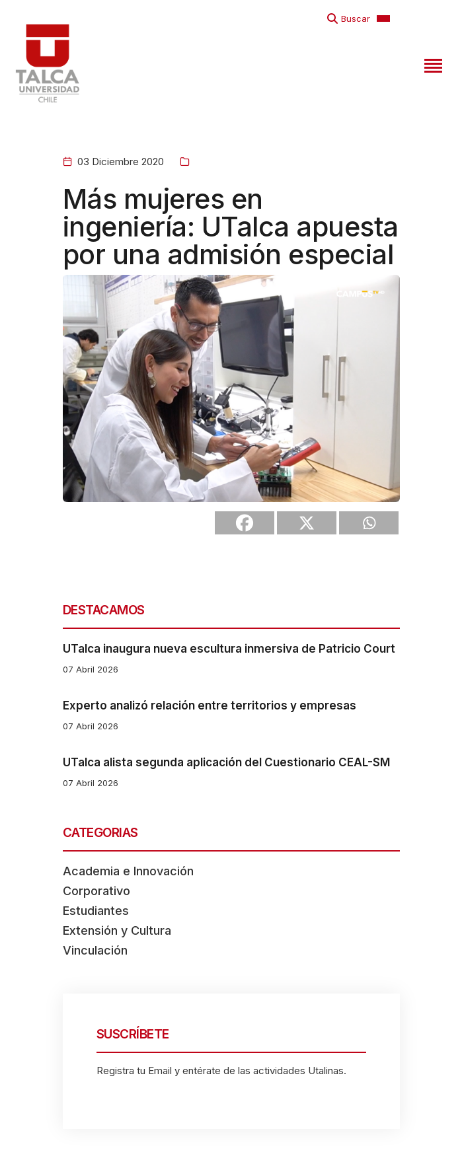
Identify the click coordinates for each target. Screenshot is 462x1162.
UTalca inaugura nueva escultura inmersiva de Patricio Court (229, 648)
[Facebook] (244, 522)
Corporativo (96, 891)
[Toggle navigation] (431, 63)
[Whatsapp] (369, 522)
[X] (306, 522)
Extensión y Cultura (117, 930)
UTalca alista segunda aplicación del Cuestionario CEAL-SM (226, 762)
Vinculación (95, 950)
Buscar (355, 18)
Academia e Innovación (128, 871)
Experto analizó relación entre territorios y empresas (209, 705)
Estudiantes (96, 911)
